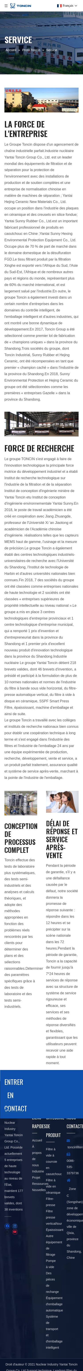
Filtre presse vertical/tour (54, 1217)
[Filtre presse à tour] (20, 803)
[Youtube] (14, 1232)
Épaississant (55, 1230)
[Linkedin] (14, 1226)
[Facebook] (7, 1226)
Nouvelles (39, 1190)
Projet (36, 1177)
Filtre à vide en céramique (53, 1186)
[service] (41, 100)
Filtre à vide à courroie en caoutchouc (54, 1161)
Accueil (37, 1140)
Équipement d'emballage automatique (54, 1304)
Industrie (38, 1171)
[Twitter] (7, 1232)
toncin (72, 1147)
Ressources (40, 1184)
